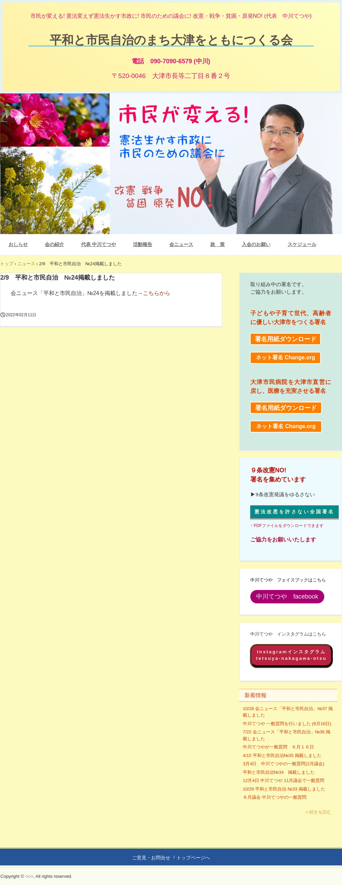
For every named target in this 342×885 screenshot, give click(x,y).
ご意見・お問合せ (151, 857)
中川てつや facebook (287, 596)
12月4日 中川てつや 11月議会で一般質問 (283, 780)
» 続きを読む (318, 812)
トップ (6, 263)
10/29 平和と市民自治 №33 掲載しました (284, 789)
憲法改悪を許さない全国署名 (294, 511)
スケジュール (302, 244)
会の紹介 (54, 244)
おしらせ (18, 244)
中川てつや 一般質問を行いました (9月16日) (287, 723)
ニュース (26, 263)
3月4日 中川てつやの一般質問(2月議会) (283, 763)
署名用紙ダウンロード (285, 339)
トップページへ (193, 857)
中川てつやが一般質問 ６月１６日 (278, 746)
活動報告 (142, 244)
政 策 (217, 244)
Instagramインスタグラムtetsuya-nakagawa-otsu (291, 655)
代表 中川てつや (98, 244)
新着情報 (255, 695)
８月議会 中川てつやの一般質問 (274, 797)
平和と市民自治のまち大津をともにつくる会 (171, 40)
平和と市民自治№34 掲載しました (279, 772)
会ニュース (181, 244)
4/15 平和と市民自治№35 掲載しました (282, 755)
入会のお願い (256, 244)
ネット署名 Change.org (285, 357)
